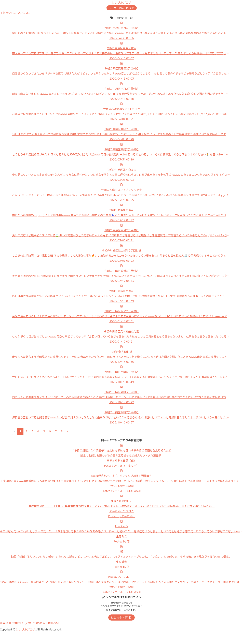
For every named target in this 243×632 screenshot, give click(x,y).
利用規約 (14, 623)
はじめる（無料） (122, 617)
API (45, 623)
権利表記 (53, 623)
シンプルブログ (121, 2)
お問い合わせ (34, 623)
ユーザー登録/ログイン (121, 7)
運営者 (4, 623)
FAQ (22, 623)
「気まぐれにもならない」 (16, 13)
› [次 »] (67, 431)
